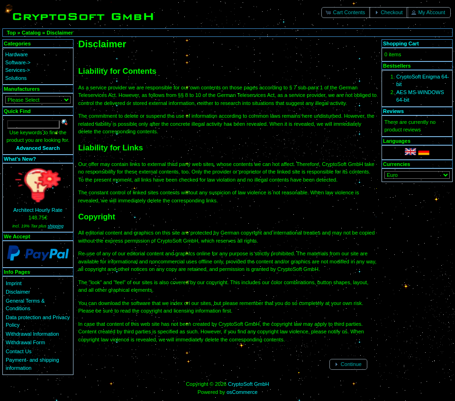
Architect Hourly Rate (38, 210)
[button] (346, 12)
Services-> (17, 70)
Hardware (16, 54)
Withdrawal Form (25, 342)
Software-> (18, 62)
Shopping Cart (401, 43)
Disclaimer (59, 32)
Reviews (393, 111)
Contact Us (18, 351)
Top (11, 32)
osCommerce (242, 392)
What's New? (20, 159)
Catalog (31, 32)
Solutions (16, 78)
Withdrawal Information (32, 334)
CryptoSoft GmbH (248, 384)
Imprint (14, 283)
